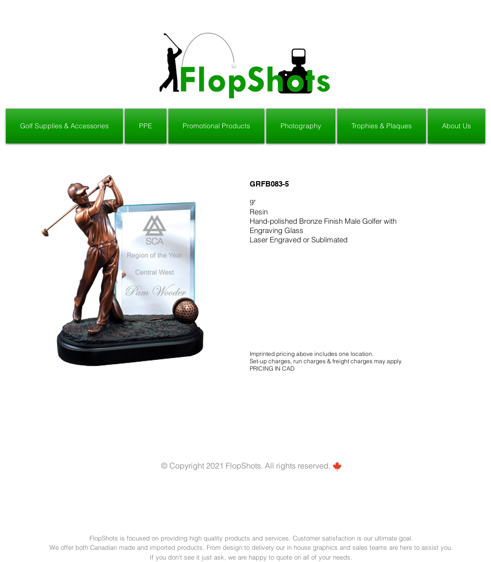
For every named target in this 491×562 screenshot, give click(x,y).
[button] (65, 126)
